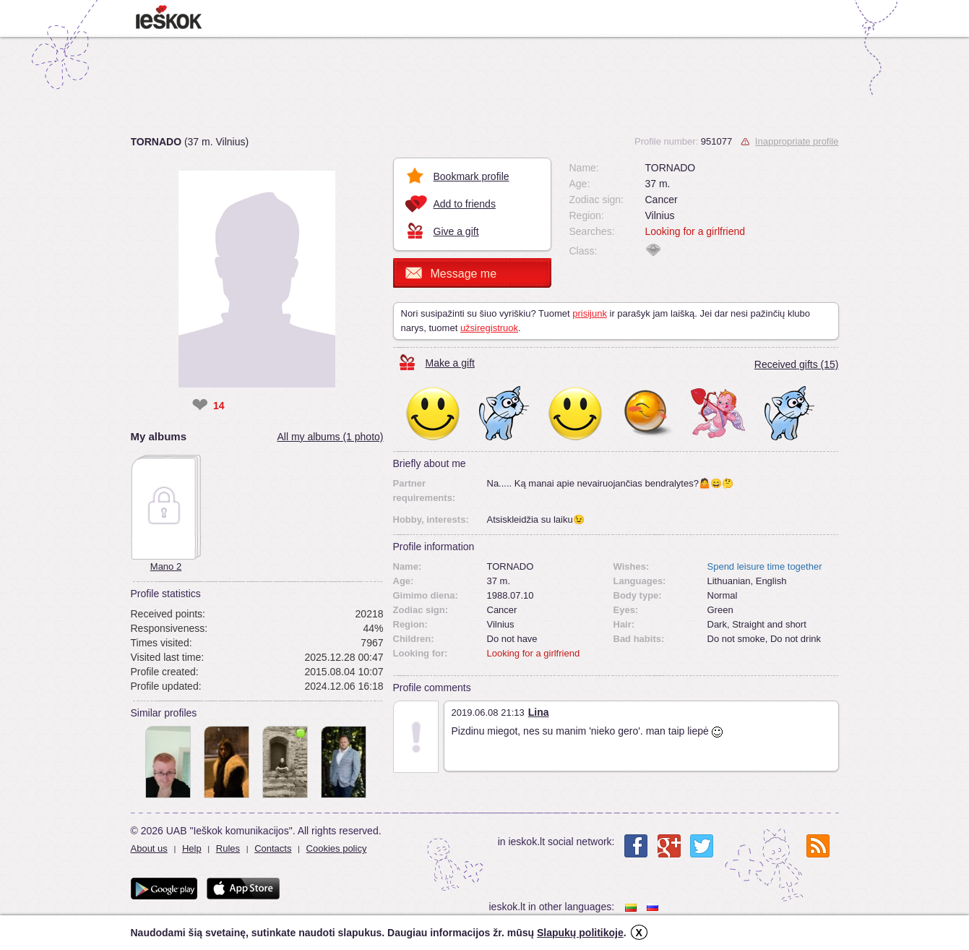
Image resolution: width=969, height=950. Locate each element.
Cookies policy (336, 848)
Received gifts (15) (796, 364)
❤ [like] (199, 405)
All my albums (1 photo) (330, 436)
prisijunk (589, 313)
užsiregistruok (489, 327)
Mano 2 (165, 566)
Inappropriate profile (797, 141)
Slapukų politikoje (580, 932)
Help (192, 848)
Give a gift (456, 231)
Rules (228, 848)
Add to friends (465, 204)
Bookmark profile (471, 176)
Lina (538, 712)
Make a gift (450, 363)
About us (149, 848)
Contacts (272, 848)
